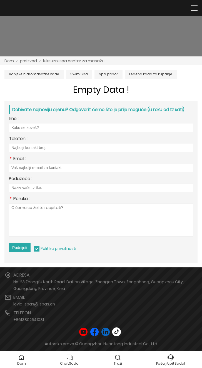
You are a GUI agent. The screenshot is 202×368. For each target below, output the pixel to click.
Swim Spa (79, 74)
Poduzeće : (20, 179)
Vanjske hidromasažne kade (34, 74)
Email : (17, 159)
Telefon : (18, 139)
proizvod (28, 61)
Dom (9, 61)
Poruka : (19, 199)
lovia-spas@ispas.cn (34, 304)
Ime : (14, 119)
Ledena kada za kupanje (150, 74)
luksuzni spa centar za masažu (73, 61)
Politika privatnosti (58, 248)
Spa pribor (108, 74)
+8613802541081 (28, 319)
